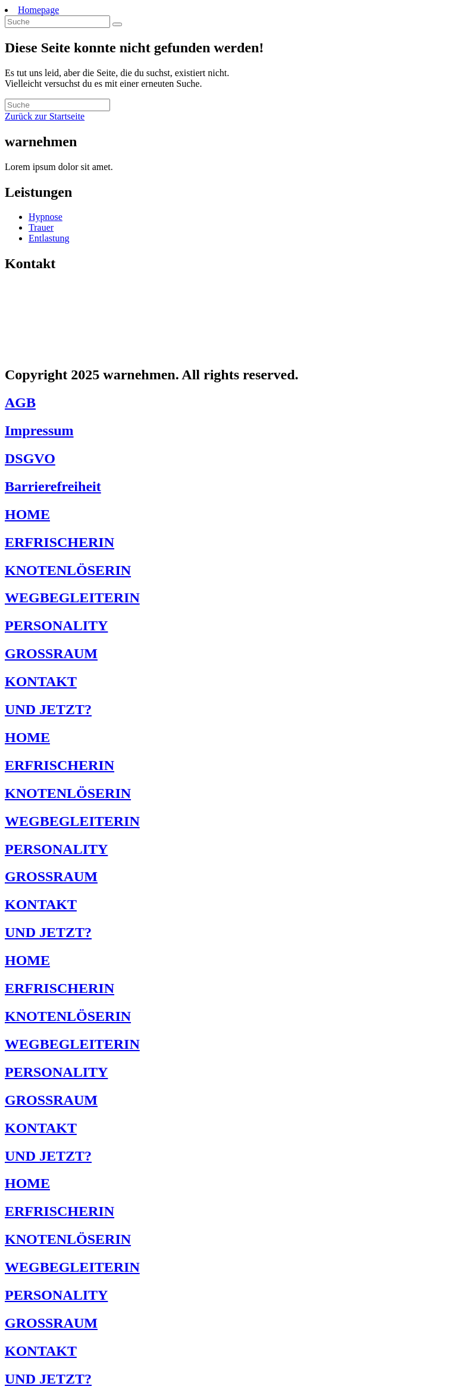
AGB (20, 402)
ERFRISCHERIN (59, 542)
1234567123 (43, 329)
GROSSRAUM (51, 653)
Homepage (38, 10)
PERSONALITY (56, 625)
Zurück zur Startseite (44, 116)
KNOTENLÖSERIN (68, 570)
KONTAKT (41, 681)
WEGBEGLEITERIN (72, 597)
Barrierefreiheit (53, 486)
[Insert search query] (57, 21)
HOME (27, 514)
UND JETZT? (48, 709)
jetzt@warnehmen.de (68, 349)
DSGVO (30, 458)
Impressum (39, 430)
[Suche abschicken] (117, 24)
